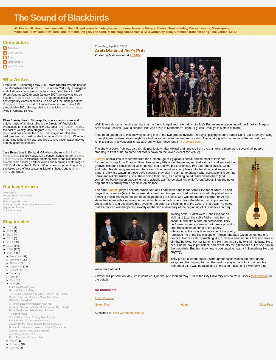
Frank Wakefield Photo (21, 287)
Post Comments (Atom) (128, 313)
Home (184, 304)
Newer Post (102, 304)
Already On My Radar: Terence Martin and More (35, 324)
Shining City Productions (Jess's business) (28, 204)
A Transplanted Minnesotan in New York (30, 303)
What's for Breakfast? (20, 300)
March (14, 340)
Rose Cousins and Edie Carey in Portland (31, 310)
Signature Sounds (13, 207)
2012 (10, 238)
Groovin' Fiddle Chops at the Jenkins (29, 330)
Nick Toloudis (15, 66)
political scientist (72, 107)
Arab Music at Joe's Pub (120, 50)
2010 (10, 245)
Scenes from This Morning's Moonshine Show (34, 297)
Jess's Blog (10, 192)
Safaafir (113, 190)
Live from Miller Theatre (27, 97)
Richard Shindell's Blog (21, 290)
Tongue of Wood (18, 313)
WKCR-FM (42, 88)
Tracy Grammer (12, 210)
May (13, 280)
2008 (10, 252)
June (13, 276)
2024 (10, 231)
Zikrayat (100, 159)
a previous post (190, 141)
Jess (10, 57)
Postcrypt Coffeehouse (17, 104)
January (15, 347)
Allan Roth (14, 47)
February (15, 344)
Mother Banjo (63, 136)
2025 (10, 227)
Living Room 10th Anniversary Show (28, 320)
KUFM (7, 165)
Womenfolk (52, 130)
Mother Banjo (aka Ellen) (18, 195)
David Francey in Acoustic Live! (26, 337)
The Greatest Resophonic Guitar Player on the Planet (38, 293)
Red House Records (70, 126)
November (16, 259)
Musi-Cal (8, 198)
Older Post (266, 304)
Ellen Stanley (15, 52)
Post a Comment (104, 298)
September (16, 266)
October (15, 263)
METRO (45, 133)
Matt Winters (15, 61)
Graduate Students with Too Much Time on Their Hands (39, 307)
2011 (10, 241)
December (16, 256)
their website (259, 276)
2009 (10, 249)
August (14, 270)
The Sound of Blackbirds (61, 18)
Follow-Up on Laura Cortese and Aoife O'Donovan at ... (38, 327)
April (13, 283)
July (12, 273)
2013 (10, 234)
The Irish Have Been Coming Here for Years (32, 317)
